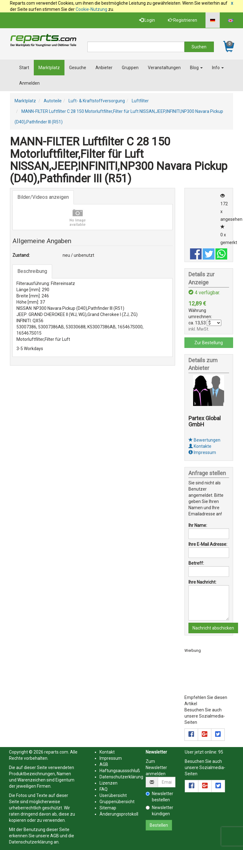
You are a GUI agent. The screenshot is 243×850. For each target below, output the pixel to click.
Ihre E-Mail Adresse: (207, 544)
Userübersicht (113, 795)
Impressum (202, 452)
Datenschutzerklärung (31, 841)
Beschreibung (32, 271)
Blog (196, 67)
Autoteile (53, 100)
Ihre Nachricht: (202, 582)
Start (24, 67)
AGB (54, 835)
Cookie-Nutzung (91, 9)
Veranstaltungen (164, 67)
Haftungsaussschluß (119, 770)
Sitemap (107, 807)
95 (220, 752)
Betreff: (196, 563)
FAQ (103, 789)
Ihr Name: (197, 525)
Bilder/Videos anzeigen (43, 197)
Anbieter (104, 67)
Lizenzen (108, 783)
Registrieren (182, 20)
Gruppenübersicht (117, 801)
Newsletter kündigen (159, 810)
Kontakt (107, 752)
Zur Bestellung (208, 342)
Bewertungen (204, 440)
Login (147, 20)
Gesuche (77, 67)
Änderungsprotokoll (118, 814)
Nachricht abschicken (213, 627)
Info (218, 67)
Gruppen (130, 67)
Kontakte (199, 446)
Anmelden (29, 83)
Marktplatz (49, 67)
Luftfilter (140, 100)
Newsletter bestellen (159, 796)
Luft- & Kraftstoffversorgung (96, 100)
